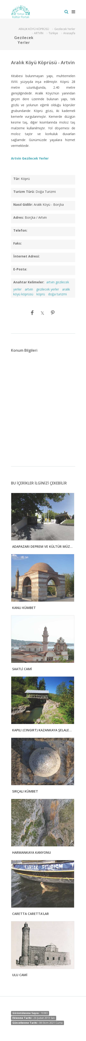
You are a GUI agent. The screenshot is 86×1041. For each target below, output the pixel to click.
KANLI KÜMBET (24, 607)
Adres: (18, 217)
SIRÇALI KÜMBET (25, 791)
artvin (29, 289)
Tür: (16, 178)
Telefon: (20, 230)
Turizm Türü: (24, 191)
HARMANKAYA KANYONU (31, 852)
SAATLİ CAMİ (22, 669)
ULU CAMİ (19, 975)
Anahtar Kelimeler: (28, 282)
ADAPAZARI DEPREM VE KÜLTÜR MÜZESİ (43, 546)
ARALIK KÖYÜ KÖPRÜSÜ (34, 29)
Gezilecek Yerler (64, 29)
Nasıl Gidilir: (23, 204)
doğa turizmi (57, 294)
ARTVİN (38, 33)
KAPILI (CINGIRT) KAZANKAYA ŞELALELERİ (43, 730)
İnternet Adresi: (26, 256)
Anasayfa (69, 33)
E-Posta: (20, 269)
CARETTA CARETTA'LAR (30, 913)
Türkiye (53, 33)
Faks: (17, 243)
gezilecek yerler (47, 289)
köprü (40, 294)
